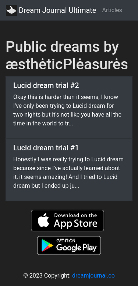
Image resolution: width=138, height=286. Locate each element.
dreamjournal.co (93, 275)
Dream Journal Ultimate (51, 10)
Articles (112, 10)
